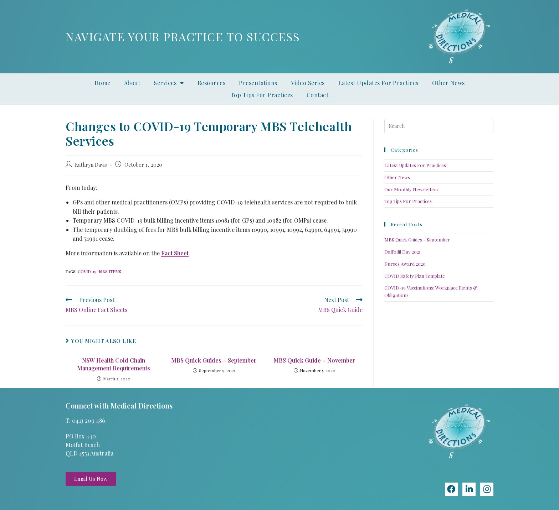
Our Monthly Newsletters (411, 189)
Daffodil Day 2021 (402, 252)
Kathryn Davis (91, 164)
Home (102, 83)
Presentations (258, 83)
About (132, 83)
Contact (318, 95)
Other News (448, 83)
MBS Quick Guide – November (314, 360)
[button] (91, 479)
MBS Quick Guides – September (214, 360)
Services (169, 83)
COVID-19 (87, 271)
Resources (212, 83)
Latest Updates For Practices (378, 83)
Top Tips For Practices (262, 95)
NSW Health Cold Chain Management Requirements (113, 364)
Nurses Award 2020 (405, 264)
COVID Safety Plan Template (414, 276)
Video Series (308, 83)
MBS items (110, 271)
